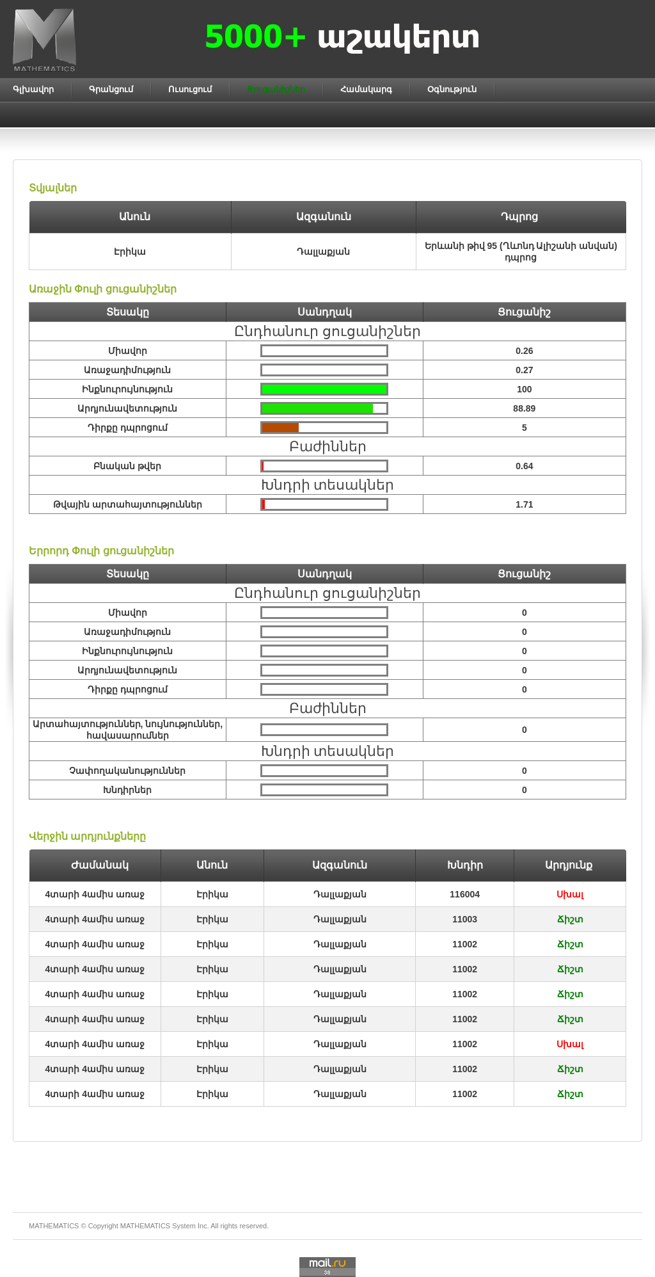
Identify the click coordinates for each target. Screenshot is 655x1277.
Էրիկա (212, 894)
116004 (465, 894)
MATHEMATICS (145, 1226)
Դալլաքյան (340, 894)
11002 (464, 944)
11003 (464, 919)
